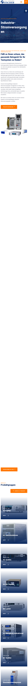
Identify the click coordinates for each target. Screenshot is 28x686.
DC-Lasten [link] (7, 609)
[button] (21, 2)
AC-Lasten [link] (7, 511)
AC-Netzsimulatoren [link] (10, 535)
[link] (26, 11)
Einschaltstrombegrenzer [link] (12, 682)
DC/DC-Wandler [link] (8, 584)
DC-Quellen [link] (7, 658)
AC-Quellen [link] (7, 560)
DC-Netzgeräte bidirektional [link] (13, 633)
